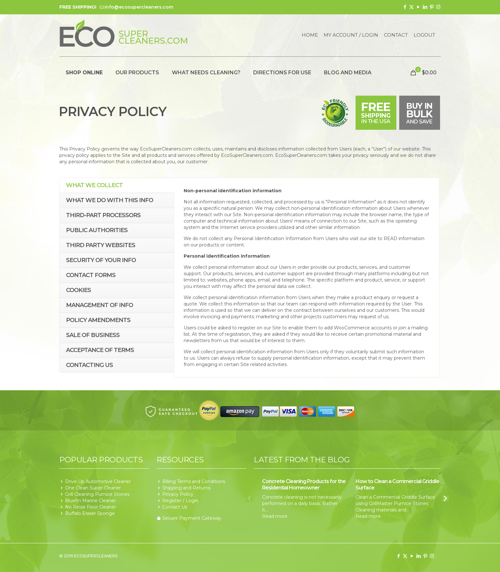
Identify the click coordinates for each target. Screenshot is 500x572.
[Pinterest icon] (431, 7)
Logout (424, 35)
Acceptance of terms (100, 350)
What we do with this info (109, 200)
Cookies (78, 290)
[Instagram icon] (438, 7)
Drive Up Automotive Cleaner (98, 481)
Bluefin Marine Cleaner (90, 500)
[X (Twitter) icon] (411, 7)
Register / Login (180, 500)
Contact (396, 35)
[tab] (117, 185)
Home (310, 35)
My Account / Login (351, 35)
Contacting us (89, 365)
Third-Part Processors (103, 215)
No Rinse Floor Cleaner (90, 507)
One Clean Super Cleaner (93, 488)
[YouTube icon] (418, 7)
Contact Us (174, 507)
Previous (249, 498)
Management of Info (99, 305)
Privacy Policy (177, 494)
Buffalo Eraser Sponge (90, 513)
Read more (274, 516)
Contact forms (90, 275)
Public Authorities (97, 230)
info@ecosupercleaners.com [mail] (139, 7)
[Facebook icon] (404, 7)
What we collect (94, 185)
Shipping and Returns (186, 488)
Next (445, 498)
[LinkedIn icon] (425, 7)
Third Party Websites (100, 245)
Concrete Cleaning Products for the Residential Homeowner (304, 484)
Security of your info (101, 260)
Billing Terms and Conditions (193, 481)
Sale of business (93, 335)
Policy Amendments (98, 320)
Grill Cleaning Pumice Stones (97, 494)
